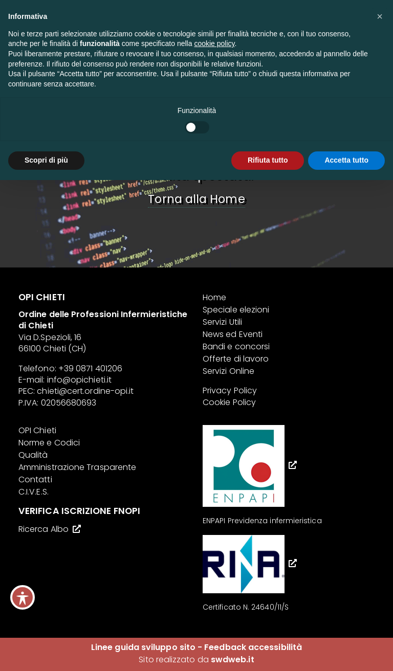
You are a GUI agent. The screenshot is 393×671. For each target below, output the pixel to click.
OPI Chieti (37, 430)
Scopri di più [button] (46, 160)
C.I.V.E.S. (33, 492)
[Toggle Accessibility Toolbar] (22, 597)
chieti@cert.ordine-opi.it (85, 391)
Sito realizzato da (196, 659)
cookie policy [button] (214, 43)
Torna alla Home (196, 199)
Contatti (35, 479)
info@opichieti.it (79, 380)
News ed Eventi (233, 334)
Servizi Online (228, 371)
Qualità (33, 455)
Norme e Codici (49, 443)
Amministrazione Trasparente (77, 467)
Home (214, 297)
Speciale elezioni (236, 310)
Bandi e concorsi (236, 346)
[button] (380, 16)
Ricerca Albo (43, 529)
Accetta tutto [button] (346, 160)
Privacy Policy (230, 390)
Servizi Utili (222, 322)
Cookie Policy (229, 402)
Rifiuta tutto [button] (268, 160)
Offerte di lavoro (236, 359)
